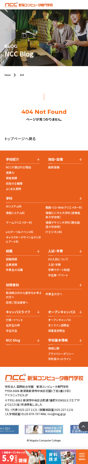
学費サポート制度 (59, 270)
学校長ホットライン (59, 359)
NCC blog (13, 340)
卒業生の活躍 (14, 270)
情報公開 (53, 348)
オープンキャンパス (59, 320)
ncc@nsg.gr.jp (57, 414)
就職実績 (11, 259)
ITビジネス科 (54, 232)
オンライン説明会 (58, 325)
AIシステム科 (14, 206)
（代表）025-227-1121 (24, 410)
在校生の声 (13, 325)
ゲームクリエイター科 (19, 222)
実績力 (10, 172)
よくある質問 (13, 189)
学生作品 (11, 331)
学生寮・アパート (58, 275)
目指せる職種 (14, 183)
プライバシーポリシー (61, 354)
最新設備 (53, 167)
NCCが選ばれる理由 (18, 167)
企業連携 (11, 264)
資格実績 (11, 178)
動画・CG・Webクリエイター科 (64, 207)
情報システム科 (15, 213)
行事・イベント (14, 320)
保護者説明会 (56, 331)
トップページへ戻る (20, 138)
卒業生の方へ (54, 294)
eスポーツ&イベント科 (19, 232)
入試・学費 (54, 264)
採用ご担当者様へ (17, 302)
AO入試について (58, 259)
